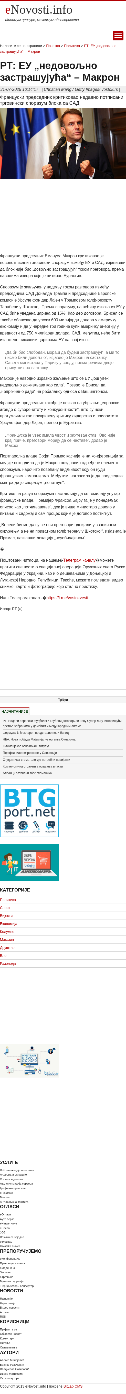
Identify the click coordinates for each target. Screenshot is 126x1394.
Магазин (7, 940)
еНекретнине (8, 1223)
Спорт (5, 908)
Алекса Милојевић (12, 1360)
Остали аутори (9, 1378)
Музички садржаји (12, 1281)
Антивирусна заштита (14, 1201)
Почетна (53, 46)
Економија (8, 924)
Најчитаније (7, 1303)
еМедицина (7, 1267)
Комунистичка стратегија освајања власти (33, 766)
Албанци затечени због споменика (27, 773)
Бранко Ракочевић (12, 1364)
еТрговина (6, 1276)
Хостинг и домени (11, 1179)
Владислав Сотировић (14, 1369)
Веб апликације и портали (17, 1170)
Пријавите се (8, 1329)
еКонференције (10, 1258)
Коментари (7, 1338)
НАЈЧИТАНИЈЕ (15, 711)
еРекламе (6, 1192)
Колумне (7, 932)
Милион (5, 1197)
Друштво (7, 948)
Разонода (8, 963)
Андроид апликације (13, 1174)
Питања (5, 1342)
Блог (4, 956)
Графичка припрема (13, 1188)
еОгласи (5, 1214)
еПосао (5, 1228)
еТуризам (6, 1241)
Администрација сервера (16, 1183)
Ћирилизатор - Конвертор (17, 1285)
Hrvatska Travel (9, 1246)
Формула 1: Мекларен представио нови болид (36, 733)
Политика (72, 46)
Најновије (6, 1298)
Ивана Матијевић (11, 1373)
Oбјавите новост (11, 1333)
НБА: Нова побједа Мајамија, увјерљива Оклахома (39, 739)
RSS (3, 1316)
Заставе (5, 1272)
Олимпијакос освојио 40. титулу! (26, 746)
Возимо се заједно (12, 1237)
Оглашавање (8, 1347)
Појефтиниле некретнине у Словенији (30, 753)
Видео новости (9, 1307)
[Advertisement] (63, 217)
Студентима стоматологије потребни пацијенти (36, 760)
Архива (4, 1312)
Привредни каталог (12, 1263)
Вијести (6, 916)
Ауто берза (7, 1219)
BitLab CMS (73, 1386)
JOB (2, 1232)
